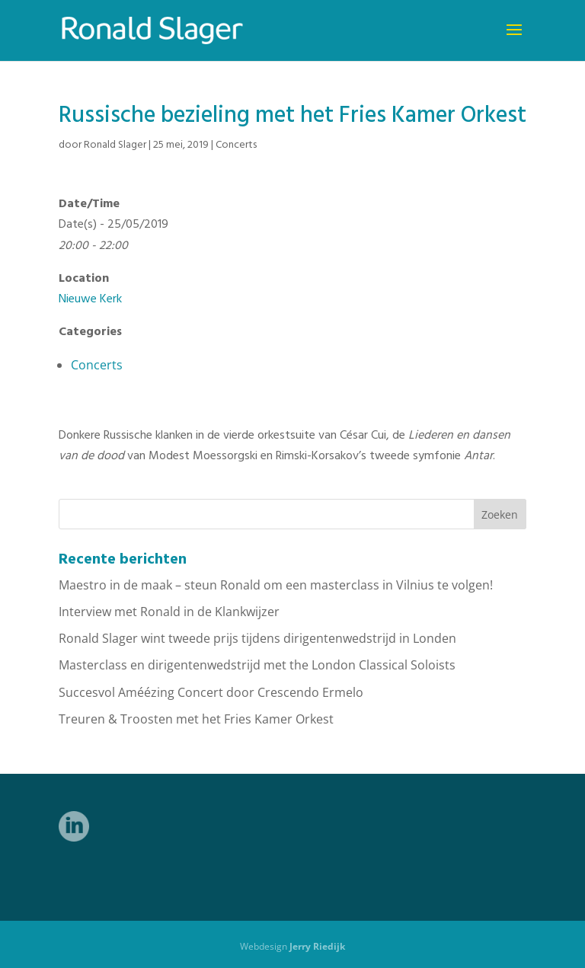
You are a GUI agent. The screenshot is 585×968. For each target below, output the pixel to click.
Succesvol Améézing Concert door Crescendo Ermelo (211, 692)
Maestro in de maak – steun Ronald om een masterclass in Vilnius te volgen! (276, 585)
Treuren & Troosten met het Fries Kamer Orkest (196, 719)
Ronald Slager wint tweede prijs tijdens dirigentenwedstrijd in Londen (257, 638)
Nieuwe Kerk (90, 299)
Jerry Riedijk (317, 946)
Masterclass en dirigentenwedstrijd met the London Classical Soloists (257, 665)
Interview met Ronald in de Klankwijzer (169, 611)
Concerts (236, 145)
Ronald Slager (115, 145)
